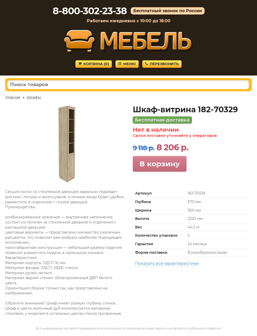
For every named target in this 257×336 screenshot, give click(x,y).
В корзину (159, 163)
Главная (12, 97)
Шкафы (34, 97)
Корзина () (93, 64)
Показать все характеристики (167, 263)
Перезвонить (162, 64)
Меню (127, 64)
